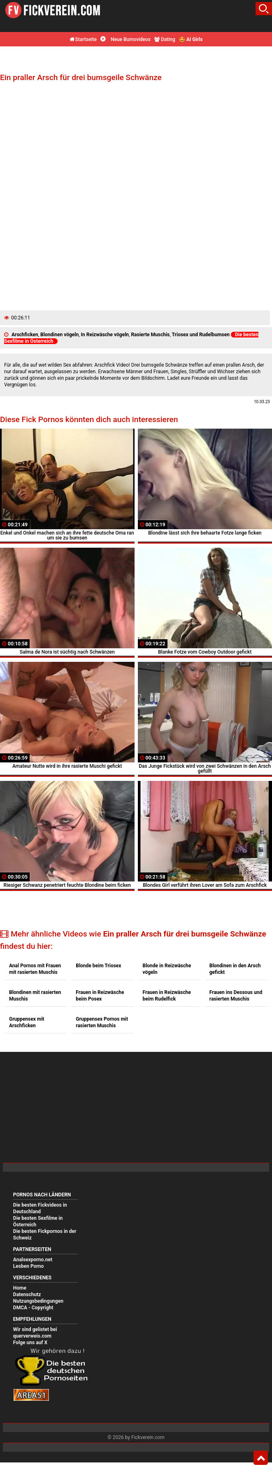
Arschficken (25, 334)
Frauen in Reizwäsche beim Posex (100, 995)
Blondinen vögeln (59, 334)
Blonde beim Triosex (98, 966)
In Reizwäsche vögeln (105, 334)
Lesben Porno (28, 1266)
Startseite (83, 39)
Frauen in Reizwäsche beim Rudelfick (167, 995)
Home (19, 1288)
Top (260, 1458)
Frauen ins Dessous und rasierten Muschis (235, 995)
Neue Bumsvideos (125, 39)
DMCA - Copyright (33, 1308)
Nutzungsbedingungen (38, 1301)
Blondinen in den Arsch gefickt (235, 969)
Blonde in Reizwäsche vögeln (167, 969)
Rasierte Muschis (150, 334)
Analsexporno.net (32, 1259)
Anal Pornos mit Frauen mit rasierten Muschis (35, 969)
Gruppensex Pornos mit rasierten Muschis (102, 1022)
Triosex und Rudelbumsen (201, 334)
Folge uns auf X (30, 1342)
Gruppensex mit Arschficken (26, 1022)
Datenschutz (27, 1294)
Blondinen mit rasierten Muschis (35, 995)
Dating (164, 39)
